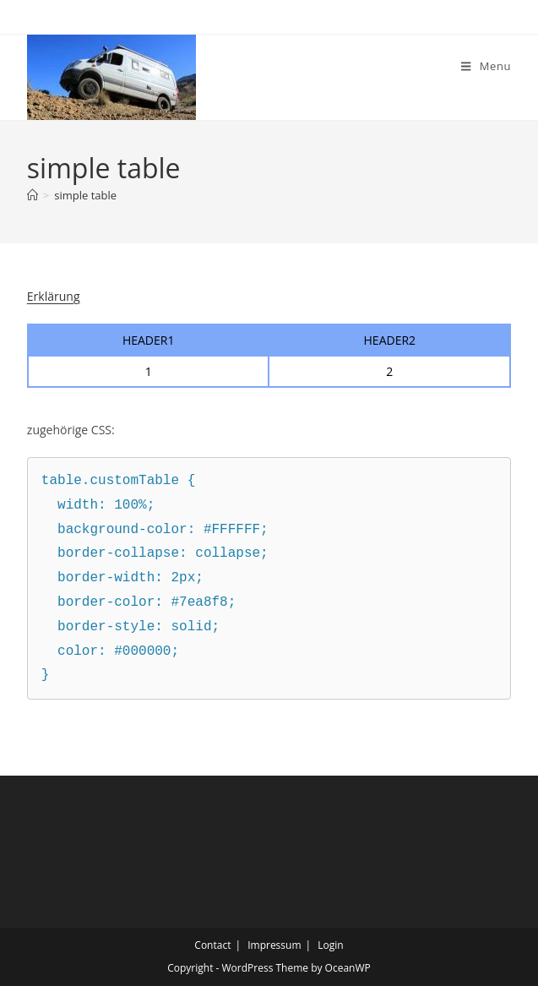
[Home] (32, 195)
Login (330, 945)
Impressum (274, 945)
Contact (212, 945)
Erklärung (53, 296)
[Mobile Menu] (486, 66)
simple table (85, 195)
